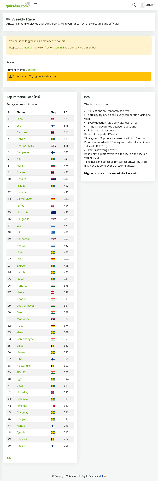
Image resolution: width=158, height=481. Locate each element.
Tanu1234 (23, 285)
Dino (20, 119)
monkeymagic (25, 145)
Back (9, 457)
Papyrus (22, 439)
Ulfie (19, 252)
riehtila (21, 425)
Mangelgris (24, 412)
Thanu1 (21, 299)
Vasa (20, 385)
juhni (20, 359)
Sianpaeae (23, 152)
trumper (22, 192)
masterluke (24, 365)
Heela (20, 292)
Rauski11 (22, 445)
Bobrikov (22, 399)
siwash (21, 332)
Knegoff (22, 419)
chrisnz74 (23, 212)
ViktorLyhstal (25, 199)
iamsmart (22, 405)
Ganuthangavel (26, 339)
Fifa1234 (22, 372)
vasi (19, 225)
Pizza (20, 325)
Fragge (21, 185)
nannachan (23, 239)
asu (19, 125)
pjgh (19, 379)
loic (19, 232)
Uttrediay (22, 392)
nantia (21, 245)
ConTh (21, 139)
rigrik (20, 165)
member (28, 47)
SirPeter (22, 265)
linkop (20, 279)
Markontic (23, 319)
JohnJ (20, 259)
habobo (21, 272)
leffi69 (20, 205)
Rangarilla (23, 219)
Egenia (21, 432)
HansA (21, 352)
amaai (20, 345)
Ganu (20, 312)
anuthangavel (25, 305)
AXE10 (20, 159)
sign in (58, 47)
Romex (21, 172)
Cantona (31, 70)
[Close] (147, 41)
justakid (21, 179)
